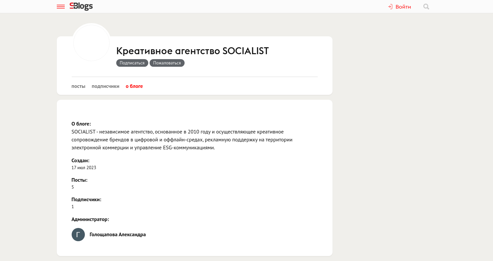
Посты (79, 86)
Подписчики (106, 86)
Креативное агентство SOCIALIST (192, 51)
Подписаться (132, 63)
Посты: (80, 179)
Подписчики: (86, 199)
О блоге (134, 86)
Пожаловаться (167, 63)
